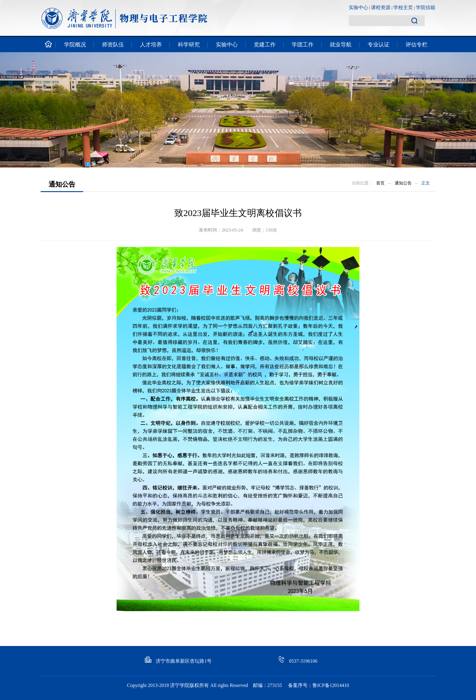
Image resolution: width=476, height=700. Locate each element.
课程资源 (380, 7)
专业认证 (378, 45)
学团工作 (303, 45)
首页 (380, 183)
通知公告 (403, 183)
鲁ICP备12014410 (330, 685)
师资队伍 (113, 45)
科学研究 (189, 45)
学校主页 (403, 7)
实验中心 (358, 7)
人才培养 (151, 45)
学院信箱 (425, 7)
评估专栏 (416, 45)
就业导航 (341, 45)
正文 (425, 183)
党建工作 (265, 45)
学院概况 (75, 45)
